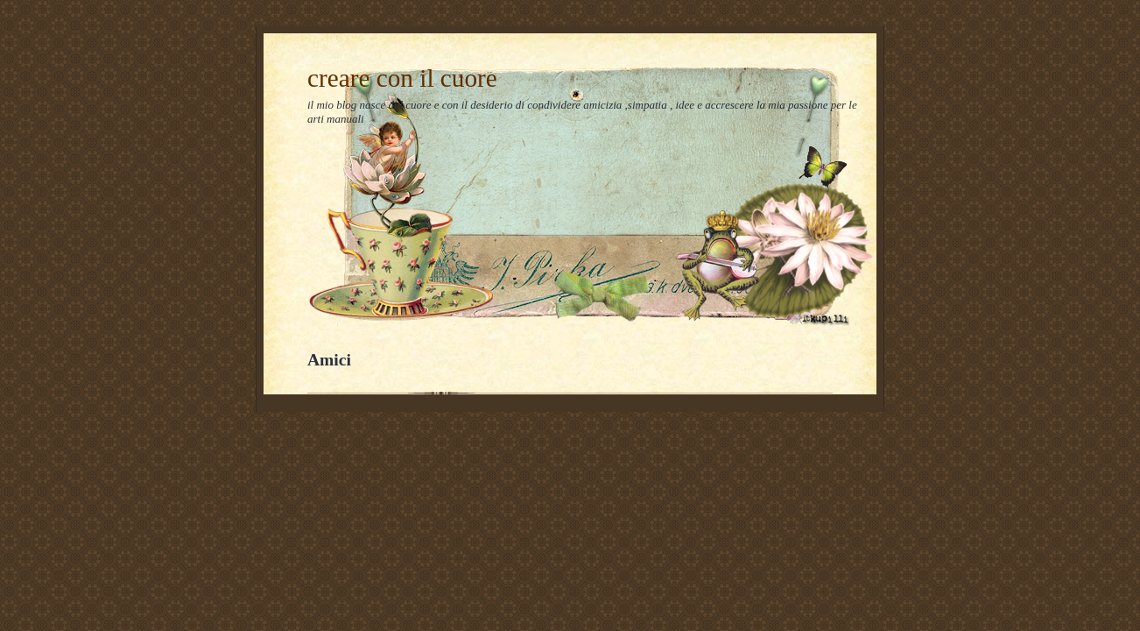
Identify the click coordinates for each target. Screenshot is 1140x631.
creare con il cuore (402, 78)
